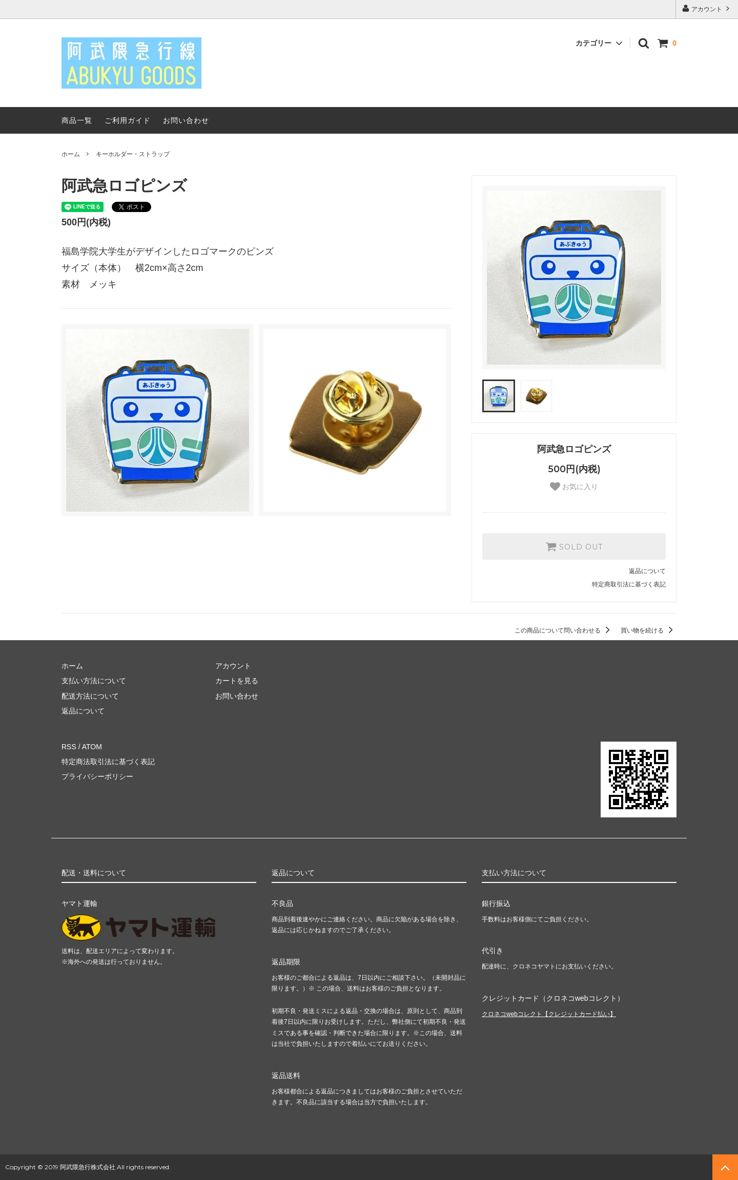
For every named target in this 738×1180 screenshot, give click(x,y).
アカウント (707, 8)
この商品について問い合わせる (564, 630)
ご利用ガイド (128, 120)
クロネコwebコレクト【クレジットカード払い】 (549, 1014)
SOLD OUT (574, 546)
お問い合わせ (186, 120)
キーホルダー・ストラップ (133, 154)
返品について (647, 571)
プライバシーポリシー (97, 776)
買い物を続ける (648, 630)
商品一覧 (76, 120)
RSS (68, 747)
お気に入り (574, 486)
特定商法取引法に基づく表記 (108, 761)
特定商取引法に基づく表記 (629, 584)
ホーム (70, 154)
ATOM (92, 747)
